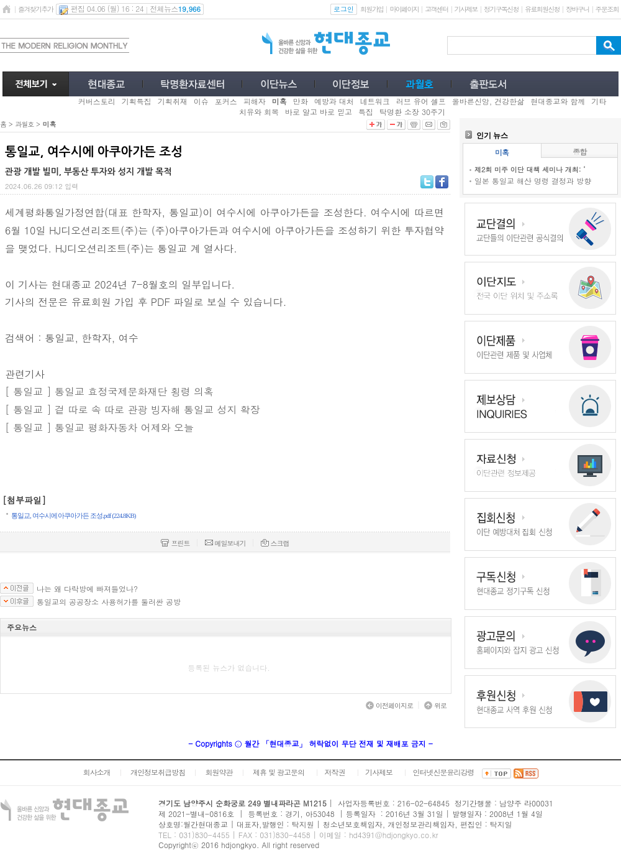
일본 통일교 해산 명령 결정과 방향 (532, 180)
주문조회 (607, 9)
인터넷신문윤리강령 (443, 772)
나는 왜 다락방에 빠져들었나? (87, 589)
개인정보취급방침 (157, 772)
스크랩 (275, 543)
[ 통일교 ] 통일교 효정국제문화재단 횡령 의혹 (109, 391)
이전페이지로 (389, 705)
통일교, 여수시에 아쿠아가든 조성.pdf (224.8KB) (73, 515)
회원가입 (371, 9)
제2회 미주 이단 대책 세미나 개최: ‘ (529, 169)
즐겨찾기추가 (35, 9)
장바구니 (577, 9)
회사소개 (96, 772)
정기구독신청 (501, 9)
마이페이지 (404, 9)
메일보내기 (225, 543)
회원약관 (218, 772)
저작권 (335, 772)
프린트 (175, 543)
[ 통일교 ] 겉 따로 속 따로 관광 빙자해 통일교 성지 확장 (132, 409)
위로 (435, 705)
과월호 (24, 124)
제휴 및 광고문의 (278, 772)
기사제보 (466, 9)
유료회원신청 (542, 9)
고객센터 (436, 9)
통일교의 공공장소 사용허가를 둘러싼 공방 (109, 602)
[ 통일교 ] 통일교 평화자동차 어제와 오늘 (99, 427)
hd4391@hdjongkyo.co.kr (393, 834)
